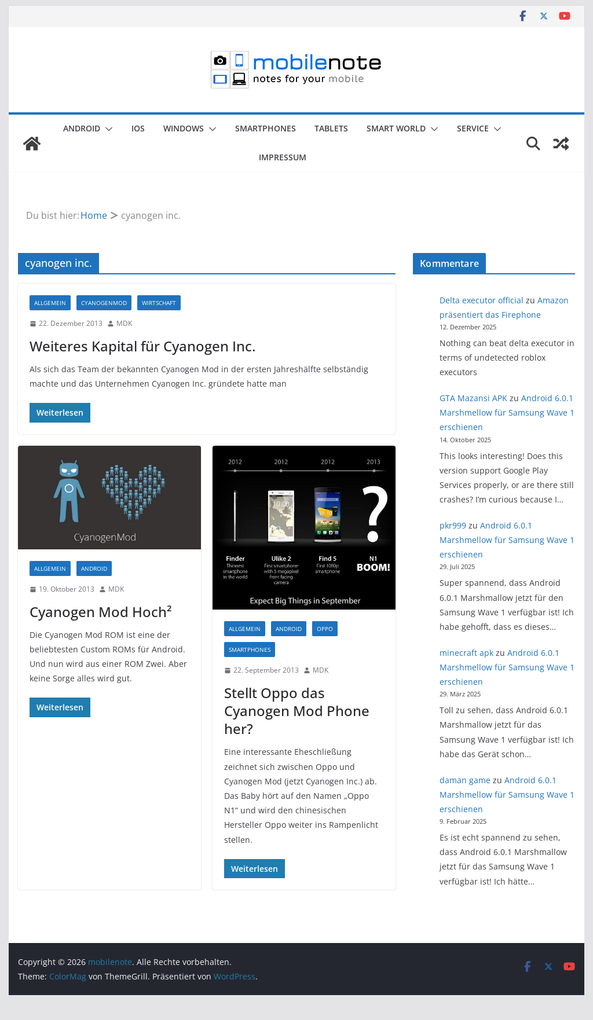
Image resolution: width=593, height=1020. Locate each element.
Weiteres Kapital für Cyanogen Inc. (142, 345)
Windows (183, 128)
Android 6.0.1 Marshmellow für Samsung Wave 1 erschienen (507, 412)
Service (473, 128)
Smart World (396, 128)
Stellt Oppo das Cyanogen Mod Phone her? (296, 710)
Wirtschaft (159, 303)
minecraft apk (466, 652)
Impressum (282, 157)
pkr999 (453, 525)
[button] (106, 129)
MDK (124, 323)
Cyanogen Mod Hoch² (101, 611)
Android (81, 128)
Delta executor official (482, 300)
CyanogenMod (104, 303)
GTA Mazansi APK (473, 397)
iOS (138, 128)
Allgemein (50, 303)
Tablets (331, 128)
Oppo (325, 629)
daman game (465, 780)
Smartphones (265, 128)
